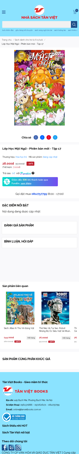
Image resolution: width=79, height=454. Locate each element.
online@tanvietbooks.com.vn (27, 409)
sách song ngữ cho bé (43, 30)
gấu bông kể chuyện (24, 30)
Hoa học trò (22, 157)
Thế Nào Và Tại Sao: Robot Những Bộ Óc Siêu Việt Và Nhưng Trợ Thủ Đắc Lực (55, 331)
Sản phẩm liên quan (15, 286)
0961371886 (26, 405)
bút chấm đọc (8, 30)
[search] (74, 24)
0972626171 (40, 405)
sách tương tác (60, 30)
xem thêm (26, 183)
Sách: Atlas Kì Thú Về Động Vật (19, 328)
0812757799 (39, 193)
